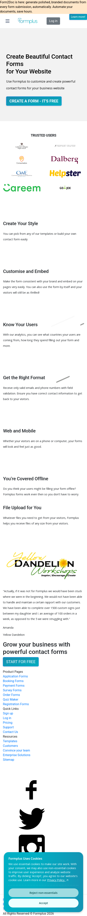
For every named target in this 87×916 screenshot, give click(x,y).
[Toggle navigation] (7, 21)
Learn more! (78, 16)
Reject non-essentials (43, 893)
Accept (43, 903)
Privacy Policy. (58, 880)
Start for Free (20, 661)
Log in (53, 21)
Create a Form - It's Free (33, 101)
